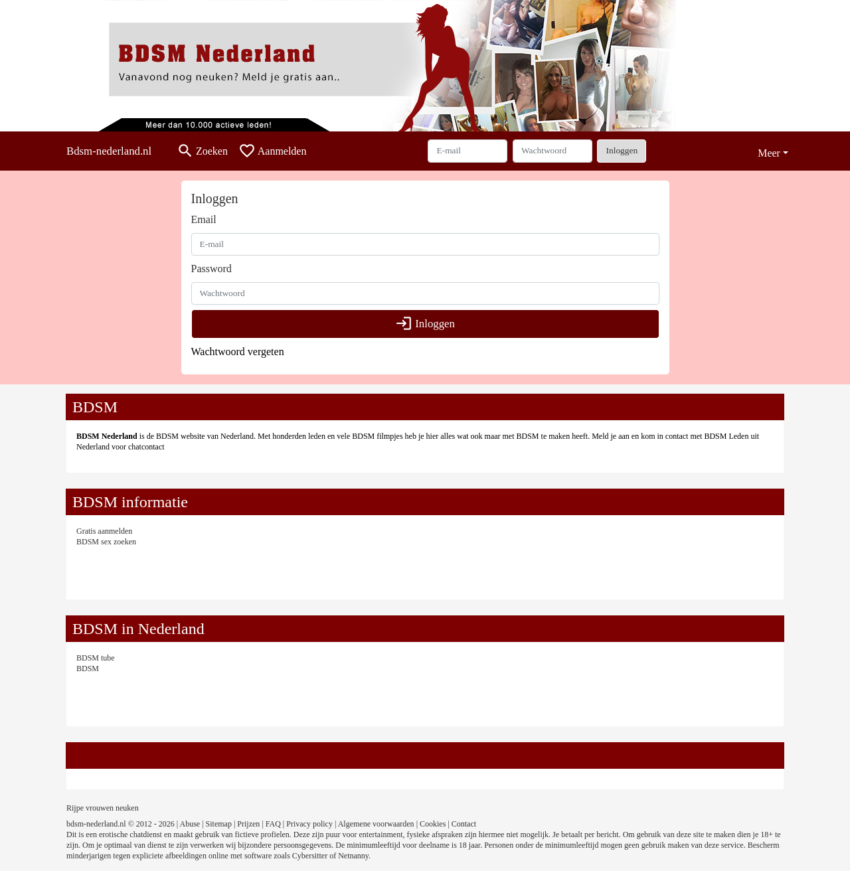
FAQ (273, 824)
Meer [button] (769, 153)
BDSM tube (95, 658)
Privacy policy (309, 824)
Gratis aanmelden (104, 531)
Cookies (433, 824)
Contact (464, 824)
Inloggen (622, 150)
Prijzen (248, 824)
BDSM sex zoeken (106, 541)
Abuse (190, 824)
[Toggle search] (202, 151)
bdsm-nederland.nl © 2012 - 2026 (120, 824)
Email (203, 219)
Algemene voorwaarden (376, 824)
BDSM (87, 668)
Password (211, 268)
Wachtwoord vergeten (237, 351)
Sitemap (219, 824)
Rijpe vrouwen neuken (102, 808)
